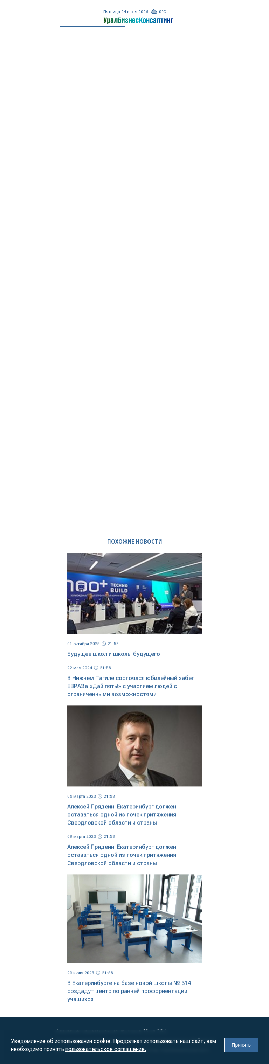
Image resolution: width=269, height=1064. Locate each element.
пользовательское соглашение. (105, 1049)
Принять (241, 1045)
